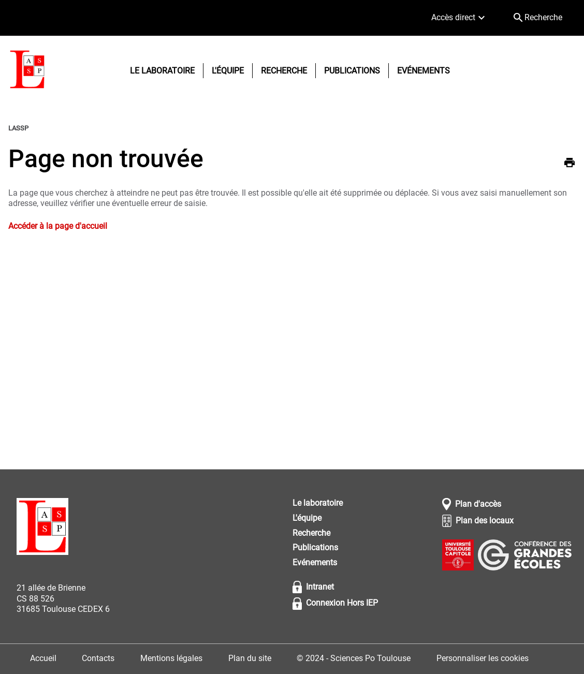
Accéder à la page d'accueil (57, 226)
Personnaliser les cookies (482, 658)
